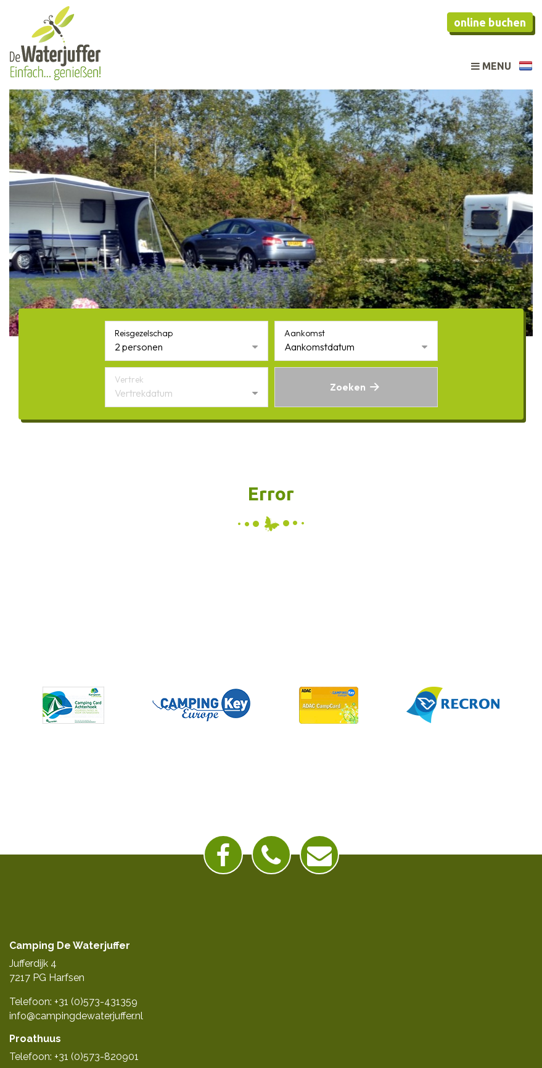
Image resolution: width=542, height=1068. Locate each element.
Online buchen (490, 22)
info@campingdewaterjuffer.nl (76, 1016)
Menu (491, 66)
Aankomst (304, 333)
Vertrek (129, 379)
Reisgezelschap (144, 333)
